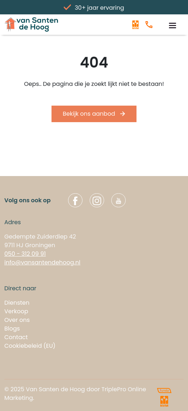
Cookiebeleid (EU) (29, 346)
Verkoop (16, 311)
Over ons (17, 320)
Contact (16, 337)
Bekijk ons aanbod (94, 114)
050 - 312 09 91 (25, 254)
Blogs (12, 328)
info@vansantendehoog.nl (42, 262)
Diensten (17, 303)
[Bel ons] (149, 24)
